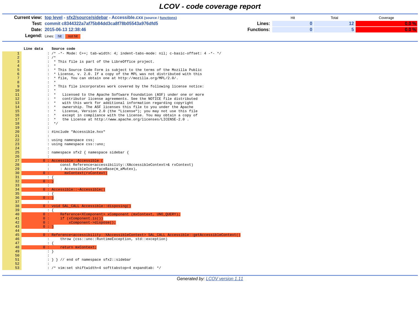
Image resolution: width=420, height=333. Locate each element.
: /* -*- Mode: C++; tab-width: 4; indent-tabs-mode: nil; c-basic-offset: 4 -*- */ (111, 54)
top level (53, 17)
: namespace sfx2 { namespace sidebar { (65, 173)
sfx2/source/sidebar (87, 17)
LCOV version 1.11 (224, 323)
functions (168, 18)
